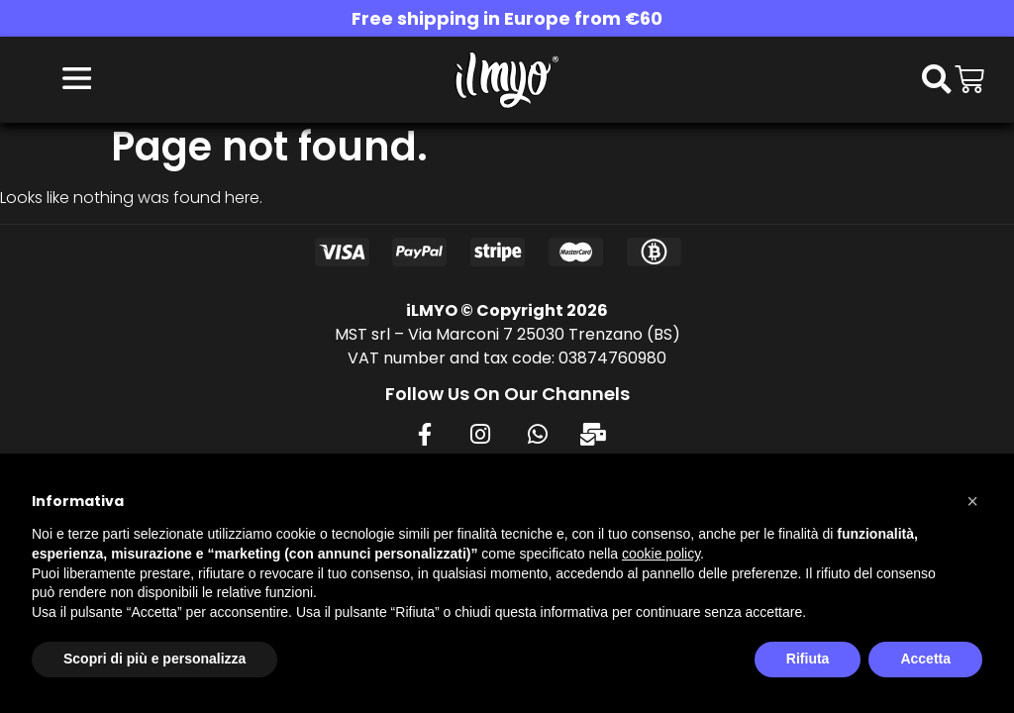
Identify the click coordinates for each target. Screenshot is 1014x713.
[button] (972, 501)
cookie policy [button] (661, 553)
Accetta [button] (925, 658)
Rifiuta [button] (808, 658)
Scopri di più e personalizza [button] (154, 658)
